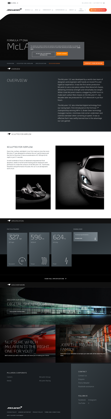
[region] (56, 51)
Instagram (92, 400)
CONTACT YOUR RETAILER (93, 63)
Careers (9, 377)
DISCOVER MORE (54, 63)
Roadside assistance (86, 386)
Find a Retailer (84, 383)
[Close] (82, 44)
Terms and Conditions (52, 412)
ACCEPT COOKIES (62, 53)
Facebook (82, 400)
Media (9, 381)
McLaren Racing (45, 381)
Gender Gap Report (24, 412)
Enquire (81, 379)
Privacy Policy (38, 412)
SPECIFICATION (41, 63)
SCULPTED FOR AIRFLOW (25, 63)
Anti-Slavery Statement (15, 415)
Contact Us (82, 375)
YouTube (81, 403)
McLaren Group (44, 377)
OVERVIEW (10, 63)
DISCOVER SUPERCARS (17, 311)
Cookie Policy (12, 412)
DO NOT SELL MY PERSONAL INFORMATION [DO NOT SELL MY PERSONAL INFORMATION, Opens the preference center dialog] (43, 54)
